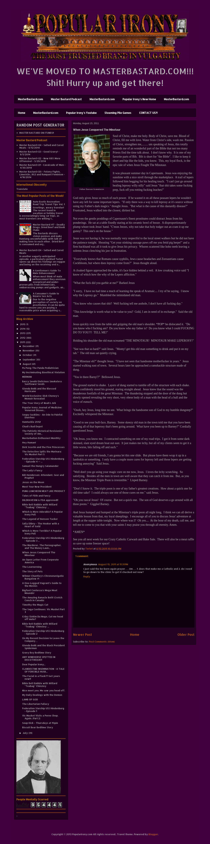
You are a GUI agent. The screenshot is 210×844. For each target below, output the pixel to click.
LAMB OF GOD (30, 699)
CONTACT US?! (148, 112)
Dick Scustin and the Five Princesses (43, 447)
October (28, 355)
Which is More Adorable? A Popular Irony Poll (42, 513)
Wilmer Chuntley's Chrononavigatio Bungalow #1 (43, 577)
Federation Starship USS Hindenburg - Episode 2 (43, 632)
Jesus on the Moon (33, 482)
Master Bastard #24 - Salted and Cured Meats (41, 146)
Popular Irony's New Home (139, 99)
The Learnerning (32, 566)
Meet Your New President (37, 486)
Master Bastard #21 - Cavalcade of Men (41, 164)
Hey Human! (29, 442)
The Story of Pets (32, 571)
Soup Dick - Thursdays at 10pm (40, 723)
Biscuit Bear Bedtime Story (37, 727)
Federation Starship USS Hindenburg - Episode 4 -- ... (43, 460)
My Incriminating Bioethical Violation (43, 372)
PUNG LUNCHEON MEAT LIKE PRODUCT (43, 491)
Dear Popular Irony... (33, 664)
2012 (23, 337)
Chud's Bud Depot (32, 426)
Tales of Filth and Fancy (36, 495)
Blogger (153, 834)
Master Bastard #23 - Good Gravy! (38, 151)
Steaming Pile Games (118, 112)
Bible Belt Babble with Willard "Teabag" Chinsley (39, 684)
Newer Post (82, 634)
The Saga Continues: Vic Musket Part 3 (43, 610)
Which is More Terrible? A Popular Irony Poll (42, 532)
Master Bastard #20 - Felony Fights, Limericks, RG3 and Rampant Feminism (41, 173)
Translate (22, 189)
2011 (23, 342)
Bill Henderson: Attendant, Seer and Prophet (43, 476)
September (29, 359)
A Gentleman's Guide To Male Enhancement (47, 272)
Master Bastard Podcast (66, 99)
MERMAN (27, 376)
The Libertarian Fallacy (35, 703)
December (29, 346)
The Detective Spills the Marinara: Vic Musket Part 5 (42, 453)
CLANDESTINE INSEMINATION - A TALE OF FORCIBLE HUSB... (43, 670)
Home (21, 112)
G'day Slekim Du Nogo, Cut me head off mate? (42, 618)
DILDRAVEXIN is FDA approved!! (40, 500)
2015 (23, 324)
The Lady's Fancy (32, 470)
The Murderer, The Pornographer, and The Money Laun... (41, 546)
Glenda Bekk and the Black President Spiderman (43, 647)
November (29, 350)
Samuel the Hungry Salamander (40, 466)
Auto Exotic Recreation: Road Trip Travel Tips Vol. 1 (49, 203)
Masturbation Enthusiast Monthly (41, 438)
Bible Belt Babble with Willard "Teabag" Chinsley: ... (39, 506)
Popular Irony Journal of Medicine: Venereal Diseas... (42, 409)
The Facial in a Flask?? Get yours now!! (41, 677)
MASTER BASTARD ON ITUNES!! (36, 132)
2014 (23, 328)
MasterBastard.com (30, 99)
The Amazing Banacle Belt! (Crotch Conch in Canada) (42, 599)
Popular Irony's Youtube (81, 112)
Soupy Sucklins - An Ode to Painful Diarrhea (42, 416)
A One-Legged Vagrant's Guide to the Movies (42, 584)
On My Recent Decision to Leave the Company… (43, 639)
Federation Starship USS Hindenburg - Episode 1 (43, 709)
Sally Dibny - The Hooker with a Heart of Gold (40, 525)
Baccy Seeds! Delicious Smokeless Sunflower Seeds (42, 383)
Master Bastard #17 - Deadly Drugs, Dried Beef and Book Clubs (49, 227)
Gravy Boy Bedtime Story (36, 652)
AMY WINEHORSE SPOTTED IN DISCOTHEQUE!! (38, 658)
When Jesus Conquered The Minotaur (38, 554)
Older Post (186, 634)
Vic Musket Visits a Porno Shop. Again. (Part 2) (40, 717)
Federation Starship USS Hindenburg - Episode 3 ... (43, 539)
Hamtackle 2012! (31, 421)
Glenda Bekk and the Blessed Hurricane (39, 390)
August (27, 364)
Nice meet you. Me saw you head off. (43, 690)
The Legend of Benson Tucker (40, 519)
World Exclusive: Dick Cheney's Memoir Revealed (40, 397)
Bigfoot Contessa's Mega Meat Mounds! (39, 591)
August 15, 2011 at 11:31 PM (113, 564)
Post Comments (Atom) (102, 641)
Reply (86, 576)
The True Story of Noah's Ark (39, 403)
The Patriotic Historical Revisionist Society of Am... (42, 432)
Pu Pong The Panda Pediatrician (40, 367)
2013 (23, 333)
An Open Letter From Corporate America (40, 561)
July (25, 733)
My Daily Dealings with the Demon (42, 694)
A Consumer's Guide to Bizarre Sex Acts (46, 295)
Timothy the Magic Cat (35, 604)
